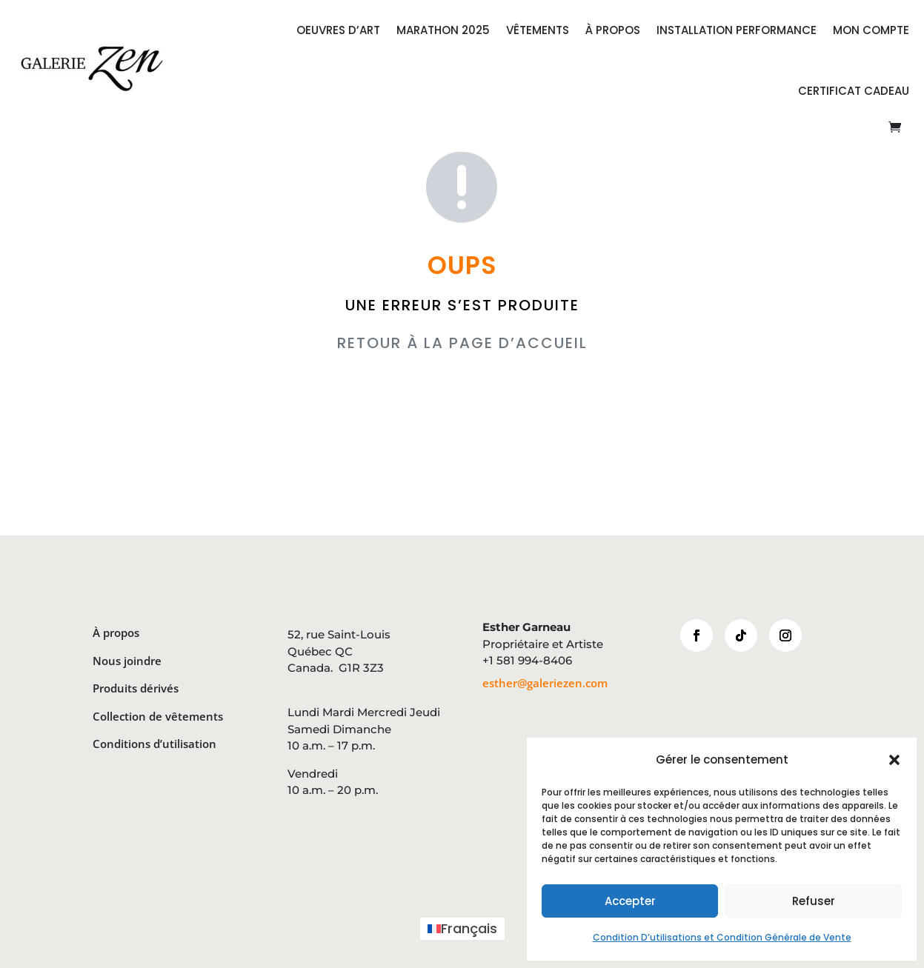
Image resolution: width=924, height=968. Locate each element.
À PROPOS (612, 30)
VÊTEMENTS (537, 30)
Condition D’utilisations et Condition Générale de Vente (722, 937)
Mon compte (871, 30)
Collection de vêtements (158, 716)
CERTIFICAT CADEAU (853, 91)
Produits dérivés (136, 688)
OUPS (462, 265)
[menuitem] (462, 929)
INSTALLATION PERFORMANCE (737, 30)
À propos (116, 632)
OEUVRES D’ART (338, 30)
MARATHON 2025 (443, 30)
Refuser (813, 901)
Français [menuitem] (469, 928)
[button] (894, 759)
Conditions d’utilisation (154, 743)
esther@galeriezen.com (545, 682)
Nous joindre (127, 660)
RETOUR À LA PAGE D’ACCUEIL (462, 343)
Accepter (630, 901)
